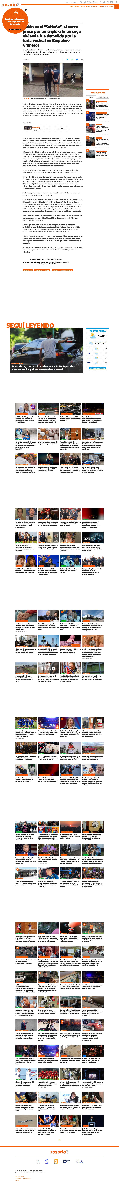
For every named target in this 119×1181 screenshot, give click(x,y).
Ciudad (83, 7)
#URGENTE (36, 259)
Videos (111, 7)
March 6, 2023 (52, 264)
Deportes (101, 7)
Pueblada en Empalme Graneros (62, 270)
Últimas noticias (75, 7)
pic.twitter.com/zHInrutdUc (62, 262)
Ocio (106, 7)
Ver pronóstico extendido (97, 368)
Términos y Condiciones (23, 1178)
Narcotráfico (28, 270)
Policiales (94, 7)
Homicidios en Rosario (42, 270)
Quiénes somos (19, 1176)
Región (88, 7)
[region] (59, 15)
